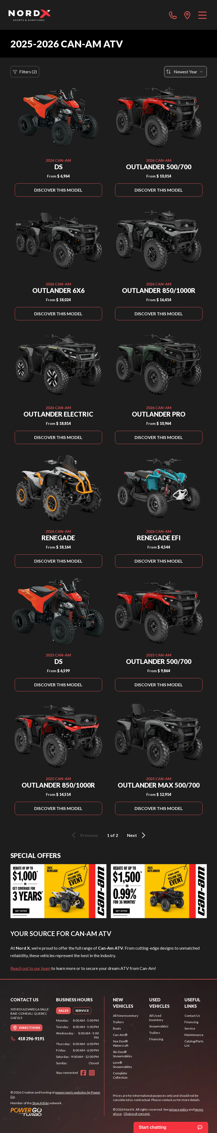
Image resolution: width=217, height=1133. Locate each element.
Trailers (118, 1022)
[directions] (187, 15)
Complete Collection (120, 1075)
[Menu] (202, 15)
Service (189, 1028)
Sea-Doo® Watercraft (120, 1043)
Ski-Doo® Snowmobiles (122, 1054)
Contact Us (192, 1016)
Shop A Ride (40, 1103)
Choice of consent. (137, 1114)
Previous (84, 835)
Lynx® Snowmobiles (122, 1065)
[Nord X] (29, 14)
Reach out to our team (30, 968)
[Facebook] (83, 1073)
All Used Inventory (156, 1018)
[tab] (63, 1010)
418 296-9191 (27, 1038)
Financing (156, 1039)
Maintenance (193, 1035)
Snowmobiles (158, 1026)
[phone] (173, 15)
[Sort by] (185, 71)
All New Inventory (125, 1016)
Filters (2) (25, 71)
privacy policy (178, 1109)
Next (137, 835)
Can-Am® (120, 1035)
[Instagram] (92, 1073)
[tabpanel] (77, 1041)
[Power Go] (57, 1111)
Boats (117, 1028)
